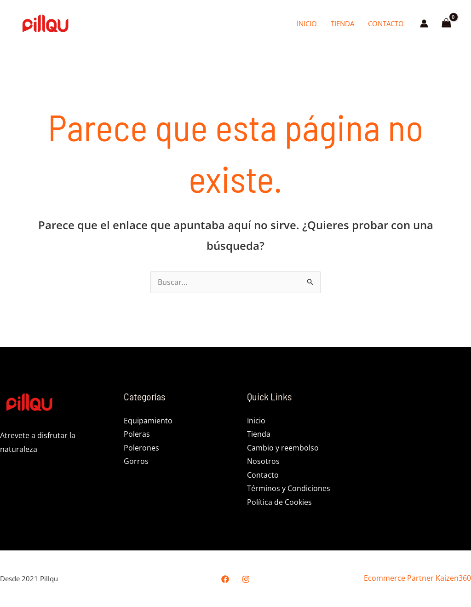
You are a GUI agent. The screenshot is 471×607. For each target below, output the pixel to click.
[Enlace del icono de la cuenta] (424, 23)
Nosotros (263, 462)
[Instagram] (246, 580)
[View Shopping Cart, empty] (446, 23)
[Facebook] (225, 580)
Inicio (307, 23)
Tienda (342, 23)
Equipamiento (148, 421)
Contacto (386, 23)
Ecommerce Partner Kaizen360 (417, 579)
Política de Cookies (279, 502)
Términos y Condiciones (288, 489)
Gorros (136, 462)
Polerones (141, 448)
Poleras (137, 434)
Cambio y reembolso (283, 448)
